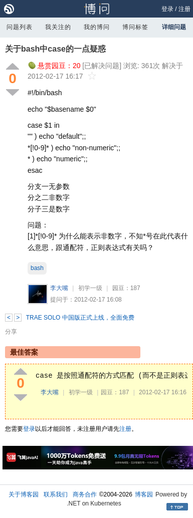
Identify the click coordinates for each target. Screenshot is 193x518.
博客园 (144, 494)
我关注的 (58, 27)
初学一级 (90, 288)
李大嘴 (59, 288)
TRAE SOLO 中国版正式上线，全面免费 (80, 317)
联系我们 (56, 494)
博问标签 (135, 27)
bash (37, 268)
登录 (167, 9)
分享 (11, 331)
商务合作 (85, 494)
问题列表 (20, 27)
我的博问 (97, 27)
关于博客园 (24, 494)
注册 (184, 9)
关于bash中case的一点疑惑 (55, 49)
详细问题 (174, 27)
